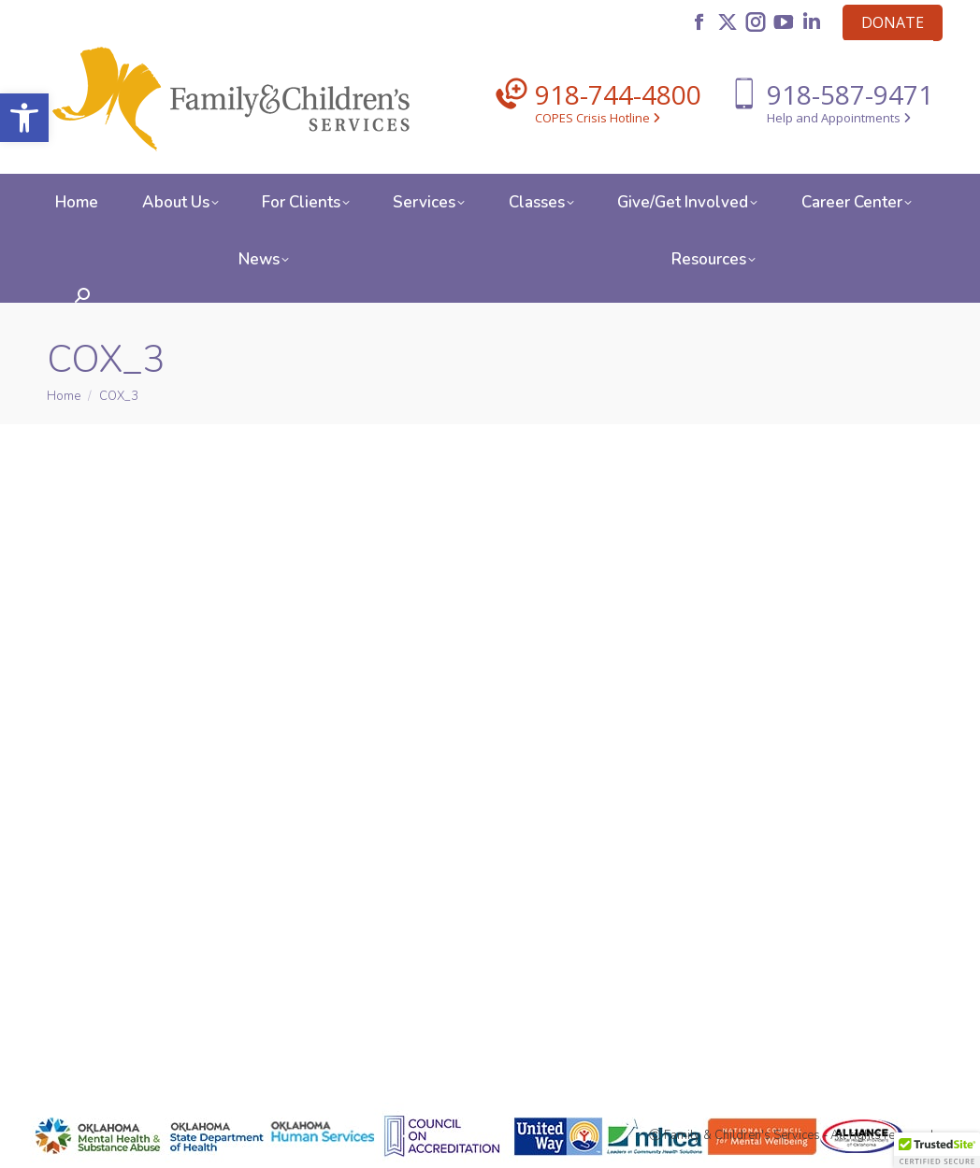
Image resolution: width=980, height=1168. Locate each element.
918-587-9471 (850, 94)
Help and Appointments (839, 117)
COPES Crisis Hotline (597, 117)
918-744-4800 (618, 94)
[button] (24, 117)
